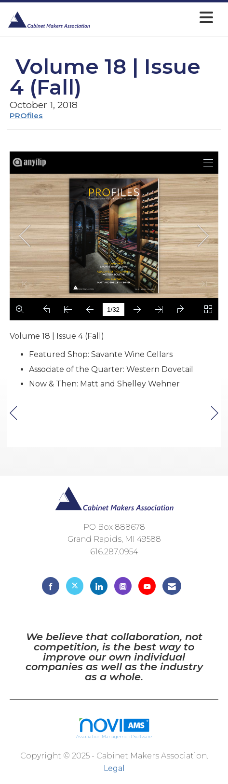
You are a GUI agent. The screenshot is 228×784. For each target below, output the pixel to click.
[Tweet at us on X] (74, 586)
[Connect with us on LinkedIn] (98, 586)
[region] (214, 413)
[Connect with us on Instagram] (123, 586)
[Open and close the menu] (154, 17)
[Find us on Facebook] (50, 586)
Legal (114, 768)
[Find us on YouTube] (147, 586)
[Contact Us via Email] (171, 586)
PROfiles (26, 115)
